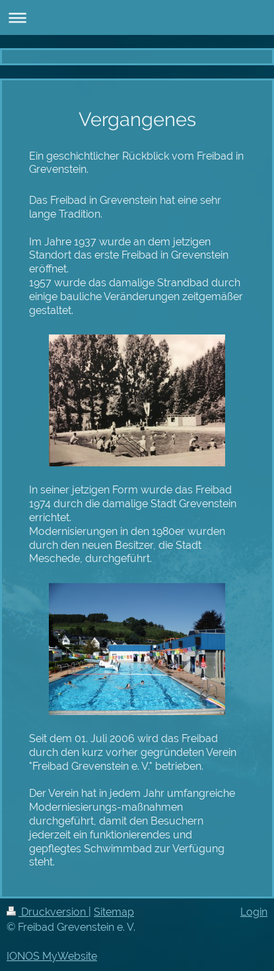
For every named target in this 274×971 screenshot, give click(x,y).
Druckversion (47, 912)
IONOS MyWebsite (52, 956)
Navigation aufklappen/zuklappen (137, 17)
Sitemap (114, 912)
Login (253, 912)
